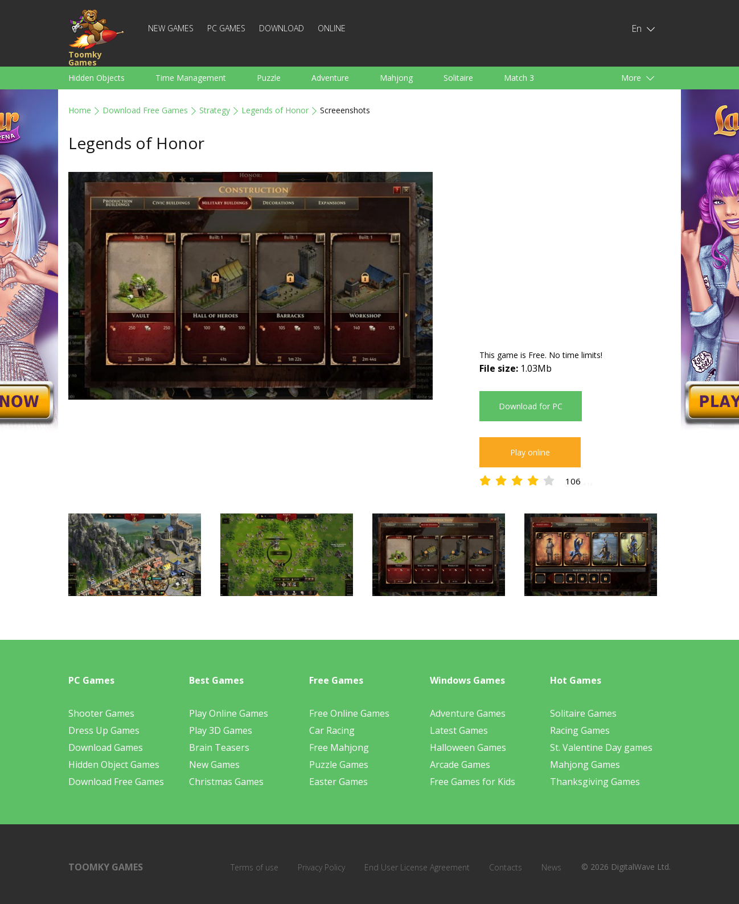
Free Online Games (349, 713)
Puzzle (269, 77)
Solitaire (458, 77)
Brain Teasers (219, 747)
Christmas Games (226, 781)
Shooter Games (101, 713)
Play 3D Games (220, 730)
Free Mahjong (339, 747)
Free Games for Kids (472, 781)
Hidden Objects (96, 77)
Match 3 (519, 77)
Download (281, 28)
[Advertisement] (575, 251)
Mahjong (396, 77)
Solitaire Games (583, 713)
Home (79, 110)
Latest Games (459, 730)
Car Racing (332, 730)
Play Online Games (228, 713)
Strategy (214, 110)
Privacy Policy (321, 867)
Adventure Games (468, 713)
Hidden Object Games (113, 764)
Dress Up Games (103, 730)
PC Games (226, 28)
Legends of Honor (275, 110)
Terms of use (254, 867)
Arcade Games (460, 764)
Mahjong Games (585, 764)
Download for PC (531, 406)
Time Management (190, 77)
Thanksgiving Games (595, 781)
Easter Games (338, 781)
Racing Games (580, 730)
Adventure (330, 77)
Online (332, 28)
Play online (530, 452)
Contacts (505, 867)
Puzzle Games (338, 764)
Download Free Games (145, 110)
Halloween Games (468, 747)
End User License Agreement (417, 867)
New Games (171, 28)
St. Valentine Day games (601, 747)
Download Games (105, 747)
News (551, 867)
